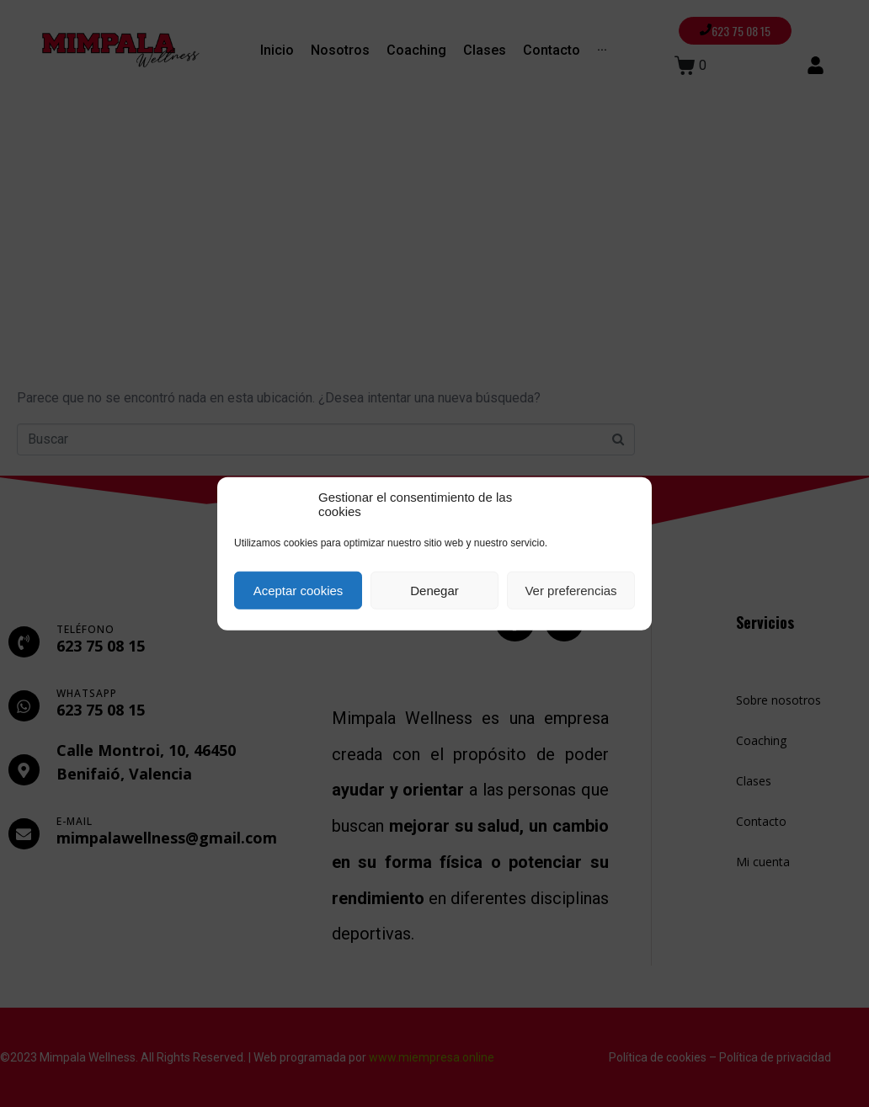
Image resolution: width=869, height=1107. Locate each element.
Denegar (434, 590)
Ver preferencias (570, 590)
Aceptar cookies (298, 590)
